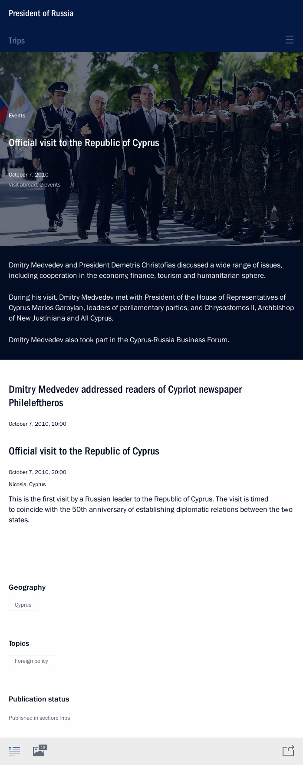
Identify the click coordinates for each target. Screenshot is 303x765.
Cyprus (23, 605)
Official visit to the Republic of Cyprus (84, 451)
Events (17, 116)
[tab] (14, 751)
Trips (17, 40)
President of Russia (41, 13)
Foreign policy (31, 661)
